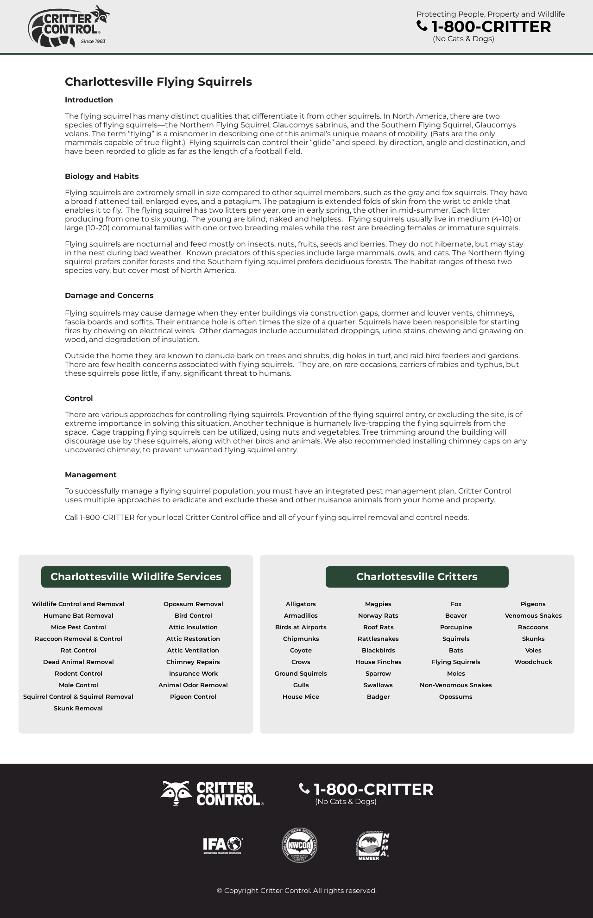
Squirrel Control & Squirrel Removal (78, 696)
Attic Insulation (193, 627)
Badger (378, 696)
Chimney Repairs (193, 661)
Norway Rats (378, 615)
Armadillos (301, 615)
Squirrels (456, 638)
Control (79, 398)
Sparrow (378, 673)
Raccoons (533, 627)
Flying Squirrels (456, 661)
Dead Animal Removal (78, 661)
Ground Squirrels (301, 673)
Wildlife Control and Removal (78, 604)
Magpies (378, 604)
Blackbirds (378, 650)
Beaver (456, 615)
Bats (456, 650)
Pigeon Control (193, 696)
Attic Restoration (193, 638)
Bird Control (193, 615)
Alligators (301, 604)
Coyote (301, 650)
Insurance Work (193, 673)
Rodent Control (78, 673)
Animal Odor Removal (193, 685)
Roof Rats (378, 627)
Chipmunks (301, 638)
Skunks (533, 638)
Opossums (456, 696)
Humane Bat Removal (79, 615)
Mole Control (78, 685)
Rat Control (78, 650)
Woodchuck (533, 661)
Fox (456, 604)
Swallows (378, 685)
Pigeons (533, 604)
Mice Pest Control (78, 627)
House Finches (378, 661)
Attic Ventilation (193, 650)
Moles (456, 673)
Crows (300, 661)
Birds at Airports (301, 627)
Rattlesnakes (378, 638)
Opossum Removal (193, 604)
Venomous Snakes (533, 615)
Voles (533, 650)
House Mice (301, 696)
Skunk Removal (78, 708)
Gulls (301, 685)
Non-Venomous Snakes (456, 685)
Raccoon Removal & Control (78, 638)
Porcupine (456, 627)
